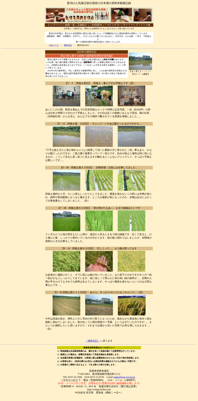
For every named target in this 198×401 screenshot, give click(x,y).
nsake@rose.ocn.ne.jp (124, 377)
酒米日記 (68, 45)
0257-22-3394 (75, 377)
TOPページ (54, 45)
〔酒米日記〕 (92, 340)
